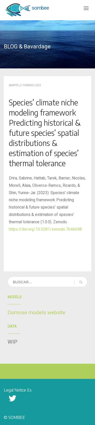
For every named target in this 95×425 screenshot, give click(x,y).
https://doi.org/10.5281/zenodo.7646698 (45, 229)
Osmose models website (36, 313)
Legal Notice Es (18, 390)
